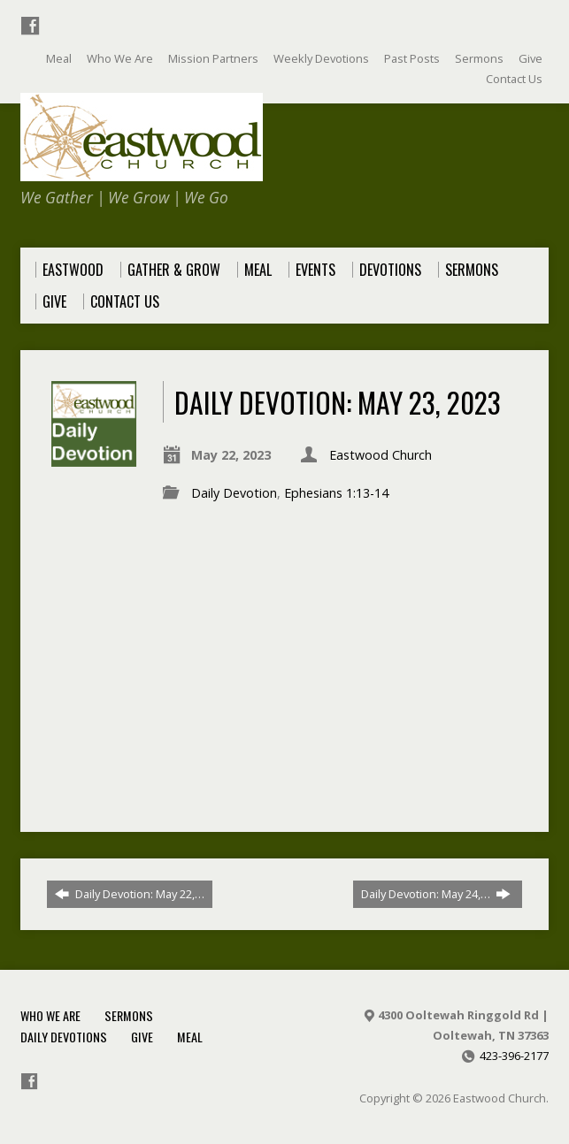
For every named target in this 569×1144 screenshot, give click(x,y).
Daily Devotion (234, 492)
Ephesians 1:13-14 (336, 492)
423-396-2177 (514, 1056)
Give (142, 1036)
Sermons (128, 1015)
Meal (190, 1036)
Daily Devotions (63, 1036)
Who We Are (50, 1015)
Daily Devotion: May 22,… (129, 894)
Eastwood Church (380, 454)
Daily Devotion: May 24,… (436, 894)
